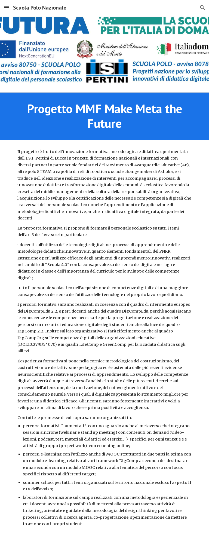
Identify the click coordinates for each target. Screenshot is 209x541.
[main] (104, 116)
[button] (6, 7)
